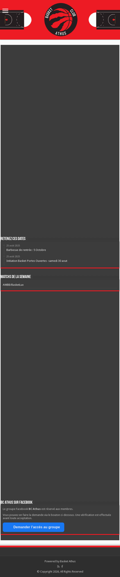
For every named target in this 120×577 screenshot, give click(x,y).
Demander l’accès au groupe (33, 527)
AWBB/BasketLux (13, 284)
